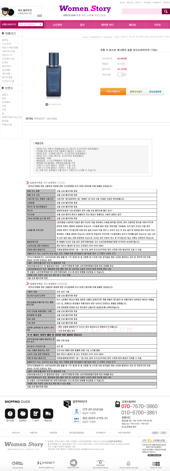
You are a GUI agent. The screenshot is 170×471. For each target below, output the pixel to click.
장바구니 (138, 2)
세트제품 (6, 74)
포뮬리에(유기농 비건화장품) (12, 119)
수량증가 (124, 74)
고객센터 (166, 2)
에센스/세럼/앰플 (10, 48)
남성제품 (6, 70)
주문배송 (147, 2)
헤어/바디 (6, 66)
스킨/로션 (6, 44)
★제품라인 (96, 36)
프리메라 (6, 102)
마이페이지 (156, 2)
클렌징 (5, 40)
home (85, 36)
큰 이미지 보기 (53, 104)
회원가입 (129, 2)
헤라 (4, 98)
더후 (4, 106)
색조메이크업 (8, 59)
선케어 (5, 62)
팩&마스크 (7, 55)
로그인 (122, 2)
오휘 (4, 110)
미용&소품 (7, 125)
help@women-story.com (92, 449)
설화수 (5, 95)
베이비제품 (7, 77)
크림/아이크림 (8, 51)
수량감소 (124, 75)
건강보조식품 (8, 81)
